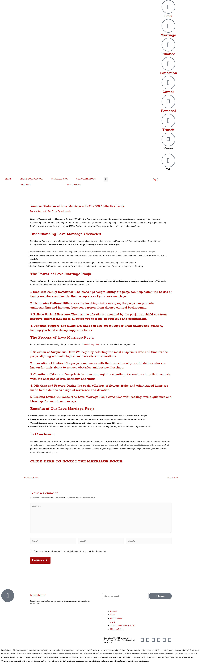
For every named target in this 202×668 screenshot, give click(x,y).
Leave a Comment (38, 211)
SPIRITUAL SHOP (59, 179)
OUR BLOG (25, 185)
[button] (106, 179)
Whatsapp (168, 148)
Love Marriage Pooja (92, 344)
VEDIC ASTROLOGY (86, 179)
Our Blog (53, 211)
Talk (168, 169)
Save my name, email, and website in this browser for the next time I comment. (70, 554)
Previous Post (31, 477)
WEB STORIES (74, 185)
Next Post (172, 477)
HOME (8, 179)
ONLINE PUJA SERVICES (31, 179)
